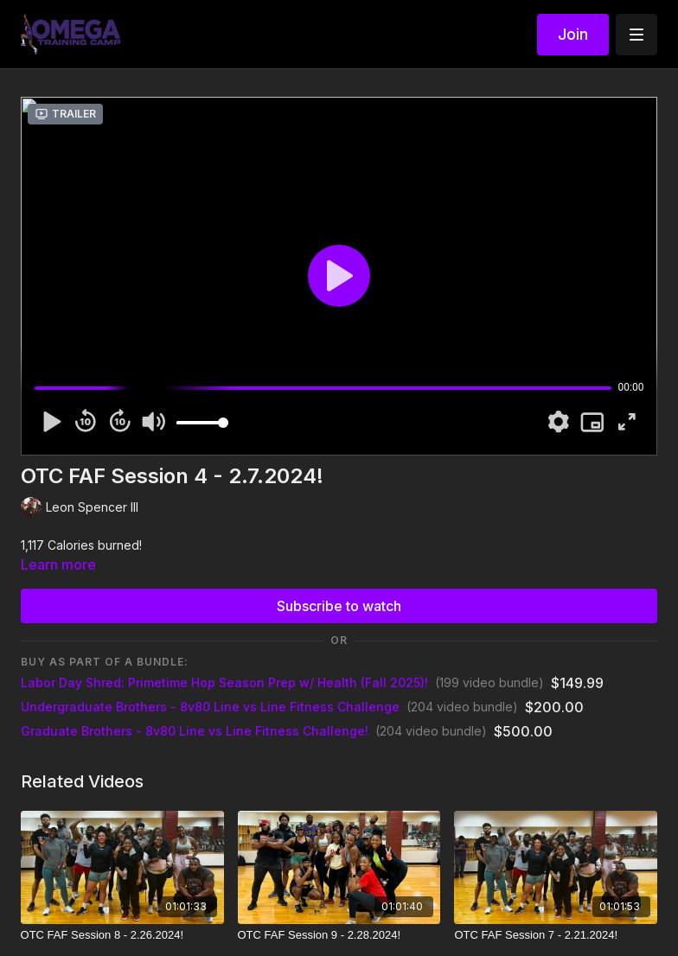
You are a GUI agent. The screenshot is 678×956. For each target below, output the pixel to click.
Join (573, 34)
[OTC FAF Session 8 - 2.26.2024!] (122, 935)
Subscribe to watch (339, 606)
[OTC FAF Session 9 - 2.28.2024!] (339, 935)
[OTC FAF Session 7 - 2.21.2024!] (555, 935)
